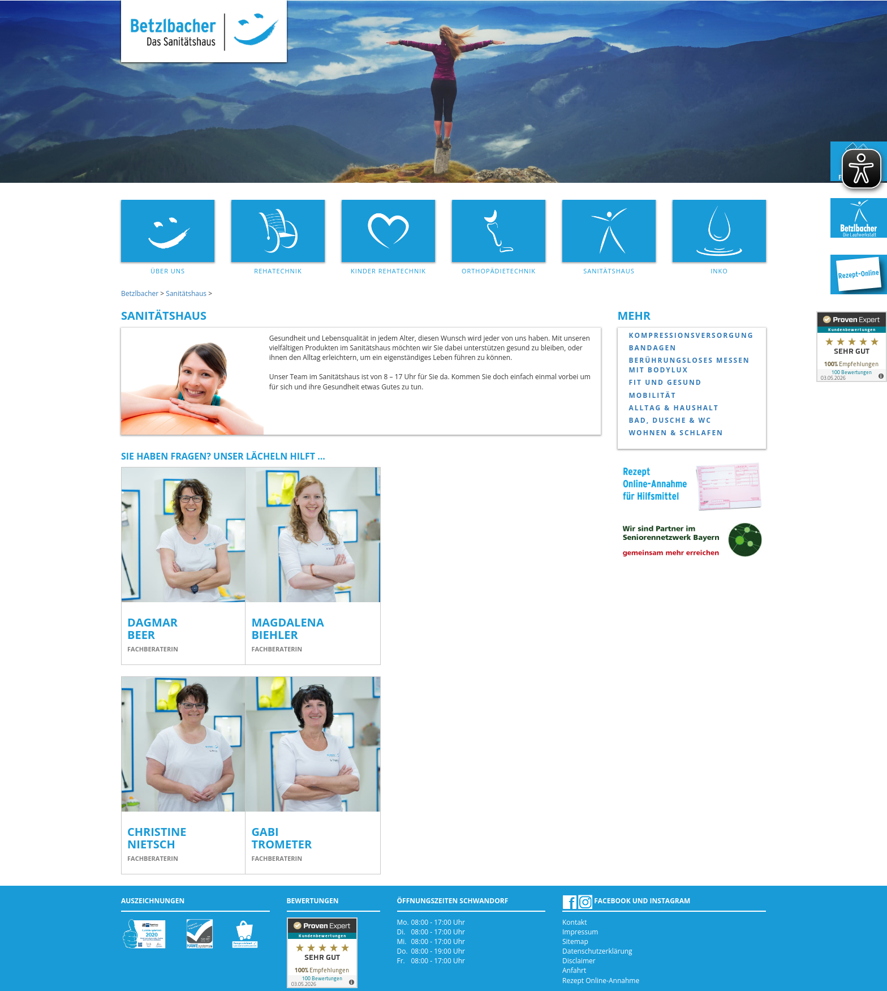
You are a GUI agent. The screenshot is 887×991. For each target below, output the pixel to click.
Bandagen (653, 348)
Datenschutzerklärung (597, 951)
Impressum (580, 932)
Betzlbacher (139, 293)
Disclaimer (579, 961)
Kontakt (574, 922)
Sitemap (575, 941)
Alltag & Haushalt (674, 408)
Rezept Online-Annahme (600, 980)
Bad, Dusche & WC (670, 420)
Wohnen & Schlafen (676, 432)
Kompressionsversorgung (691, 335)
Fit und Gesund (665, 382)
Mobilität (653, 395)
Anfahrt (574, 970)
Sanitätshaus (186, 293)
